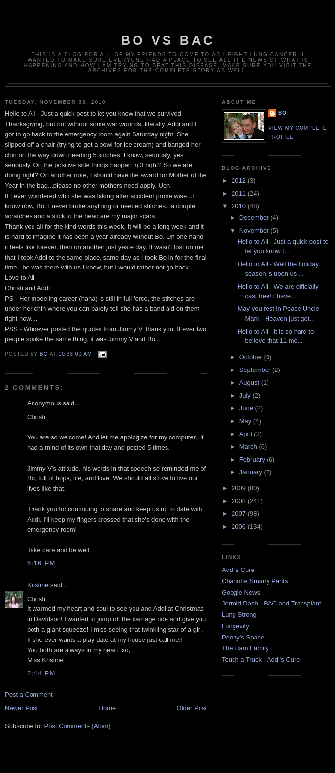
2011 (240, 193)
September (255, 369)
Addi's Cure (238, 569)
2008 (240, 500)
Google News (241, 592)
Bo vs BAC (168, 40)
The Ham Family (245, 648)
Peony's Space (243, 637)
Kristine (37, 585)
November (255, 230)
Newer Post (21, 708)
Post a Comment (29, 694)
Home (107, 708)
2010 (240, 206)
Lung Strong (239, 614)
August (250, 382)
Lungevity (235, 626)
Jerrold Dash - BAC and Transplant (271, 603)
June (247, 408)
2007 (240, 513)
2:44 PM (41, 673)
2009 (240, 488)
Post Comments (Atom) (77, 726)
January (251, 472)
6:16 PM (41, 563)
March (249, 446)
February (253, 459)
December (255, 217)
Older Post (192, 708)
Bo (282, 113)
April (246, 433)
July (246, 395)
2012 (240, 180)
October (251, 357)
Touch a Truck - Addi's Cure (261, 659)
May (246, 421)
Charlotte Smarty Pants (255, 581)
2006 (240, 526)
